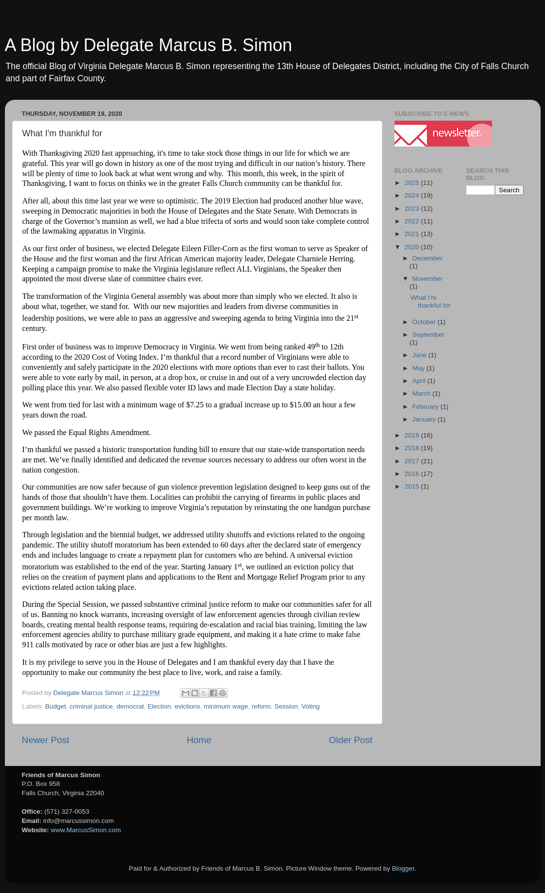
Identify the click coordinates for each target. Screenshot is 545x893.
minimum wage (226, 706)
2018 (412, 448)
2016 (412, 473)
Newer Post (46, 740)
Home (199, 740)
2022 (412, 221)
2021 (412, 233)
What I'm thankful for (431, 301)
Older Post (350, 740)
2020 (412, 247)
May (420, 368)
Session (286, 706)
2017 (412, 461)
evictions (188, 706)
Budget (55, 706)
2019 (412, 435)
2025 (412, 182)
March (422, 393)
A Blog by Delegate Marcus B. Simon (148, 45)
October (425, 322)
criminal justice (91, 706)
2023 (412, 208)
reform (261, 706)
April (420, 380)
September (429, 334)
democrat (130, 706)
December (428, 258)
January (425, 419)
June (421, 355)
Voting (310, 706)
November (428, 278)
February (427, 406)
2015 (412, 486)
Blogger (403, 868)
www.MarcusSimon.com (86, 830)
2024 (412, 195)
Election (159, 706)
